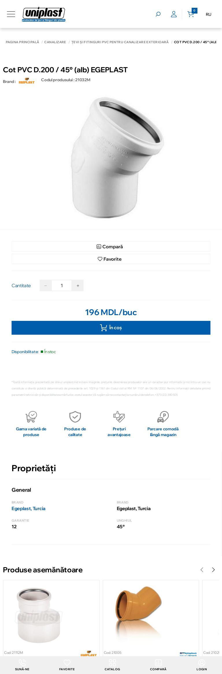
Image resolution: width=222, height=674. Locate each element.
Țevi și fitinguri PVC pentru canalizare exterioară (120, 42)
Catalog (112, 665)
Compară (158, 665)
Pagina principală (22, 42)
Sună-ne (22, 665)
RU (208, 14)
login (202, 665)
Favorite (67, 665)
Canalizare (55, 42)
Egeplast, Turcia (28, 508)
